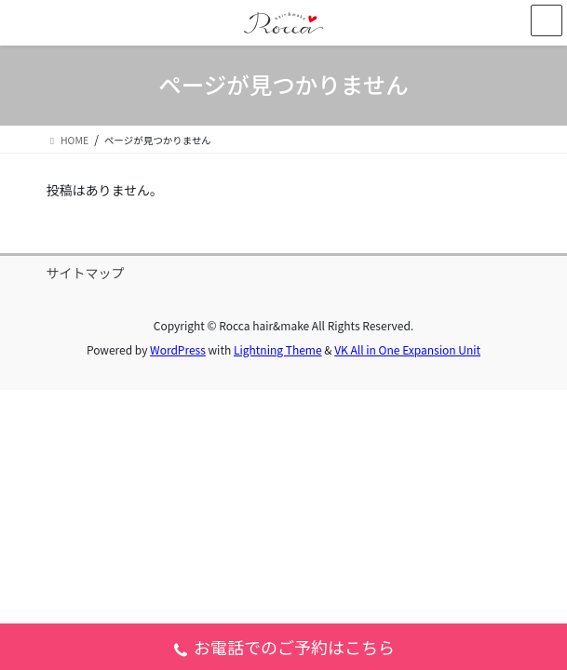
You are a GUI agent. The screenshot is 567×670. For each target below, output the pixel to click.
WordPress (178, 349)
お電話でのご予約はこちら (283, 649)
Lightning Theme (278, 349)
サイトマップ (86, 272)
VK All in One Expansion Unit (407, 349)
